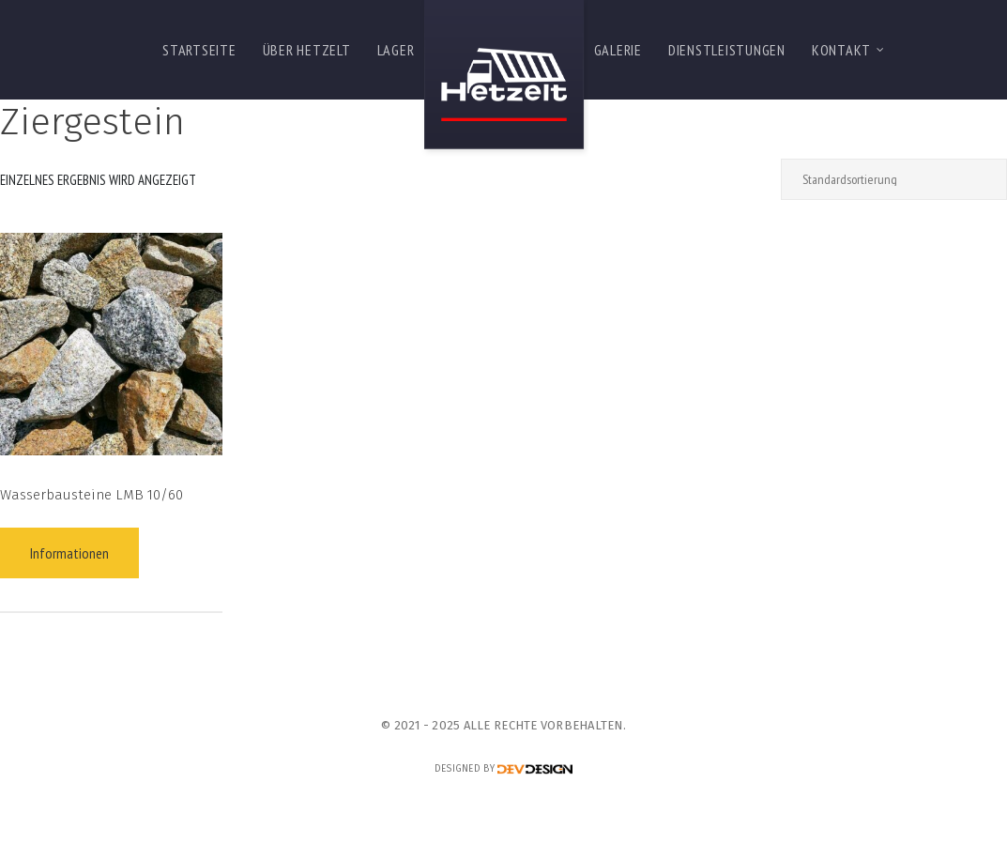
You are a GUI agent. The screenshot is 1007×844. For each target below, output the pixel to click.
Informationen (69, 553)
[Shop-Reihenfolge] (894, 179)
